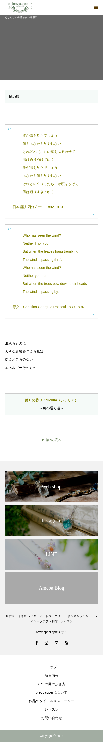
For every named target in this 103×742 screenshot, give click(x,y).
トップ (51, 667)
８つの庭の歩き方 (52, 684)
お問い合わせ (51, 718)
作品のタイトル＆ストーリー (51, 701)
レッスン (52, 709)
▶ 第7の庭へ (51, 440)
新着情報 (52, 675)
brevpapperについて (51, 692)
